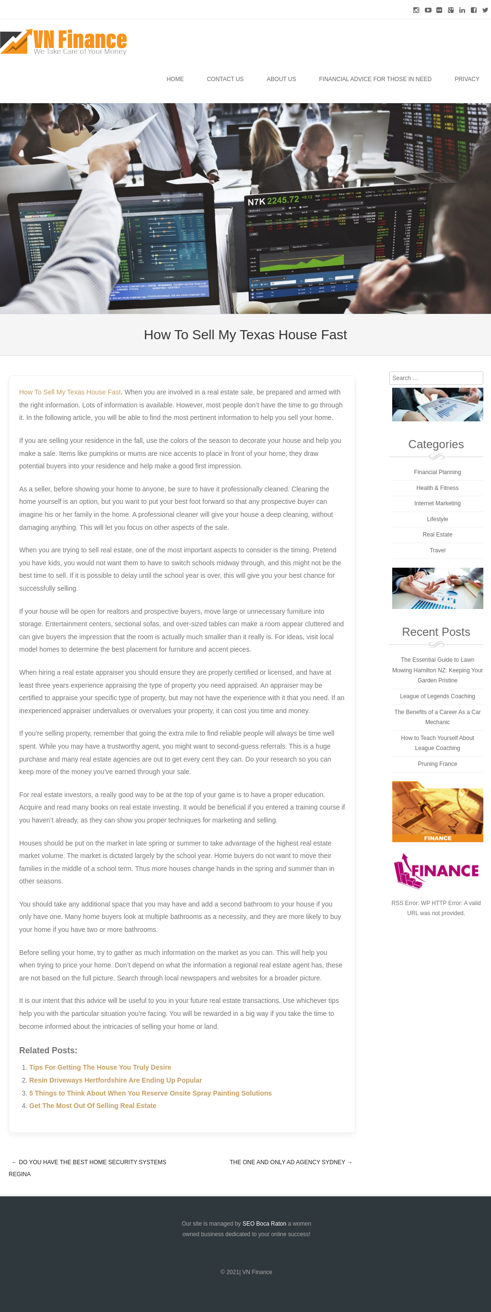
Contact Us (225, 79)
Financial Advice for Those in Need (375, 79)
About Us (281, 79)
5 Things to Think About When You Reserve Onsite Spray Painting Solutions (150, 1093)
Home (175, 79)
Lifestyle (437, 519)
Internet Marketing (437, 503)
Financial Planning (437, 472)
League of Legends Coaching (437, 696)
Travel (437, 550)
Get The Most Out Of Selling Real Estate (92, 1105)
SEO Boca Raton (264, 1223)
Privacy (467, 79)
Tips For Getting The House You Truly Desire (100, 1067)
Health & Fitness (438, 488)
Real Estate (438, 534)
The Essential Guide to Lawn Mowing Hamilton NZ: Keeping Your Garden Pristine (437, 670)
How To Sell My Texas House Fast (70, 392)
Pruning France (437, 764)
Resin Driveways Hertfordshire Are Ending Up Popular (115, 1080)
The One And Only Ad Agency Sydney (291, 1162)
